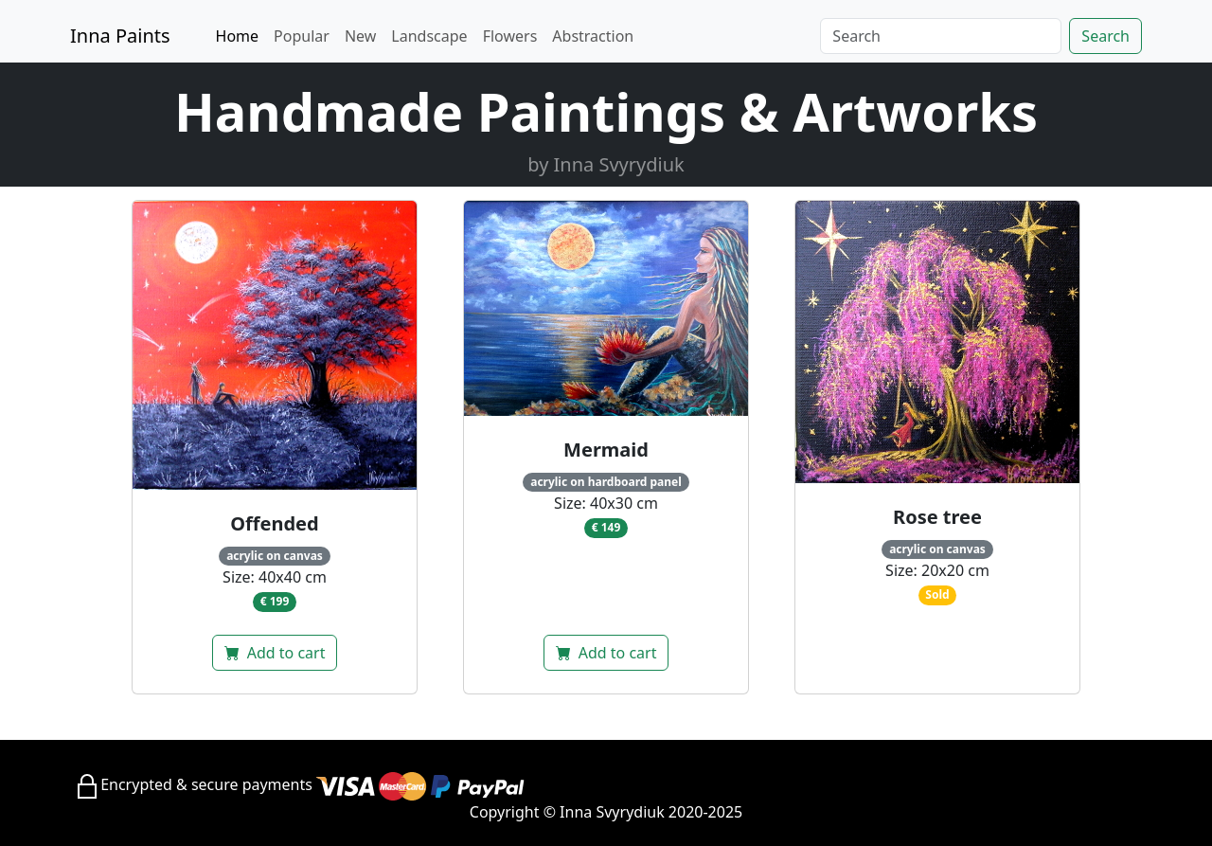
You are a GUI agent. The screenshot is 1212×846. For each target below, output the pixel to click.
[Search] (940, 36)
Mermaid (606, 449)
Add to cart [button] (275, 652)
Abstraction (592, 36)
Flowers (510, 36)
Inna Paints (120, 35)
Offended (274, 523)
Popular (302, 36)
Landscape (429, 36)
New (360, 36)
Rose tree (937, 517)
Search (1105, 36)
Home (237, 36)
